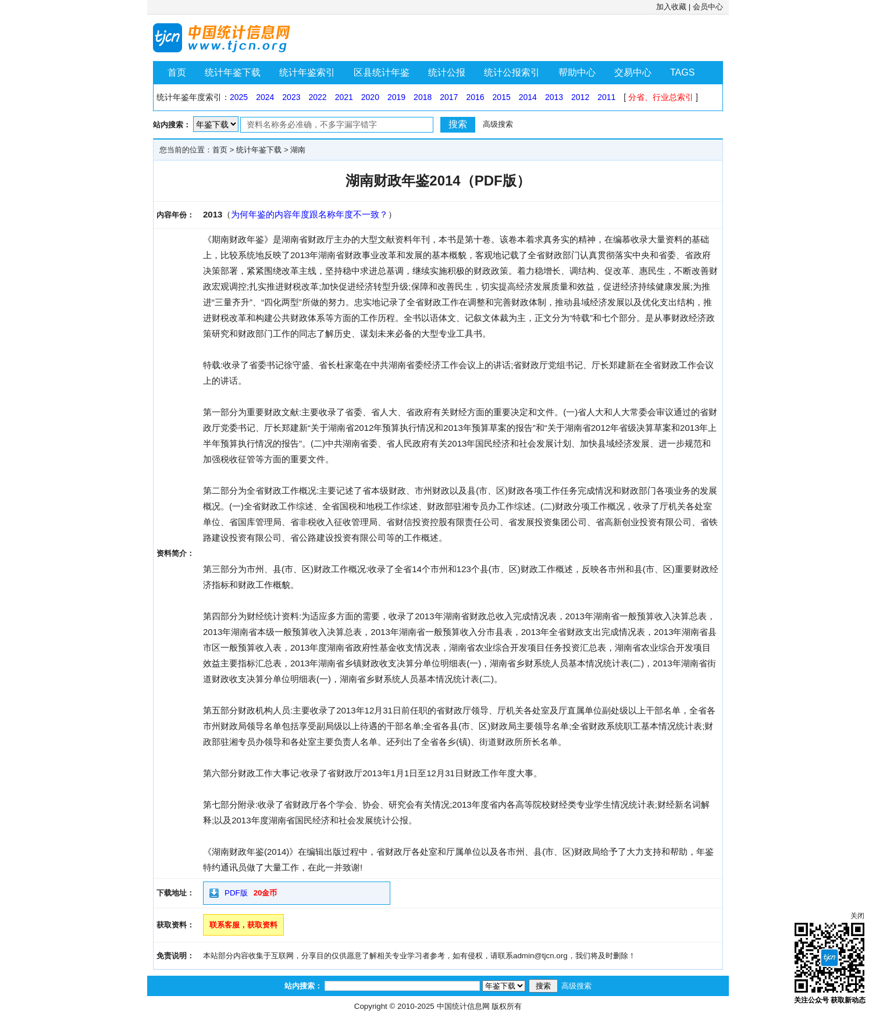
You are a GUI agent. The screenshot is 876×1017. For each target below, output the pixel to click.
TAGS (682, 72)
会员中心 (708, 6)
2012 (580, 97)
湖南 (297, 149)
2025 (239, 97)
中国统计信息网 (463, 1006)
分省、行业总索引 (660, 97)
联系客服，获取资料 (243, 924)
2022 (317, 97)
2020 (370, 97)
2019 (396, 97)
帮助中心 (577, 72)
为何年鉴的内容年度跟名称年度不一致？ (309, 214)
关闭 (857, 916)
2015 (502, 97)
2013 (554, 97)
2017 (449, 97)
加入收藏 (671, 6)
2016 (475, 97)
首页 (177, 72)
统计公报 (446, 72)
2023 (291, 97)
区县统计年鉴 (381, 72)
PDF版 (236, 892)
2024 (265, 97)
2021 (344, 97)
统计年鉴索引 (307, 72)
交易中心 (632, 72)
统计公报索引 (512, 72)
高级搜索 (498, 124)
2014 (528, 97)
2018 (423, 97)
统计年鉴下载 (233, 72)
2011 (606, 97)
